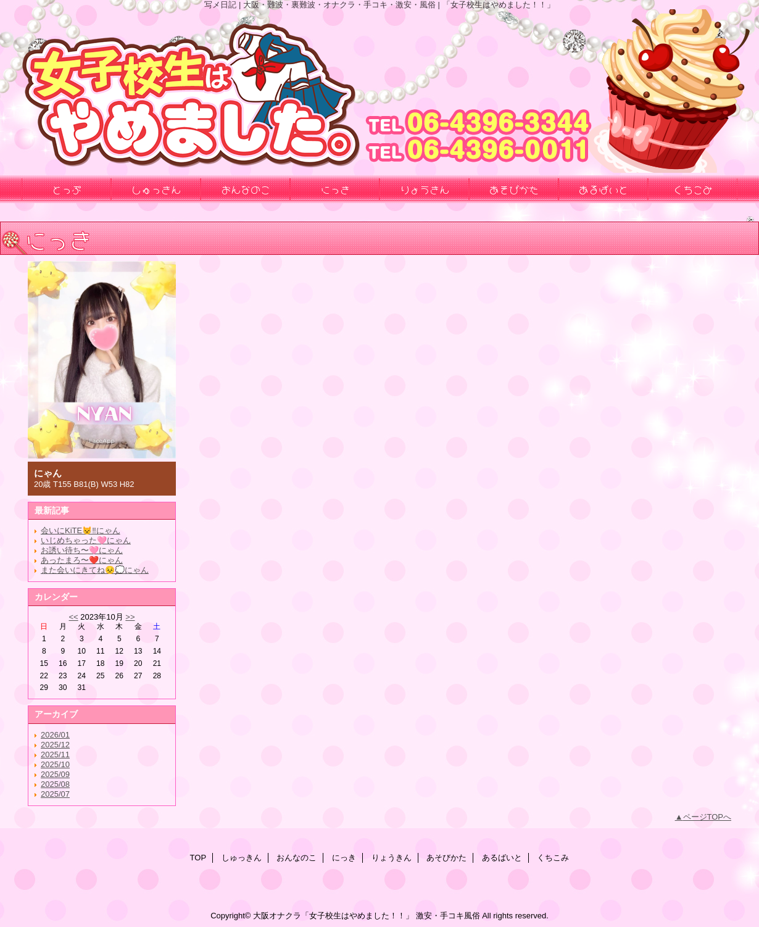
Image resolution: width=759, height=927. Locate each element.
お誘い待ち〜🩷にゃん (82, 550)
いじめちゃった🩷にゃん (86, 540)
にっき (344, 857)
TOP (198, 857)
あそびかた (446, 857)
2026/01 (55, 734)
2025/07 (55, 794)
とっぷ (66, 188)
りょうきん (391, 857)
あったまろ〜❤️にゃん (82, 560)
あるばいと (502, 857)
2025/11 (55, 754)
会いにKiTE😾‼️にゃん (80, 530)
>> (130, 616)
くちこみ (553, 857)
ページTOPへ (707, 816)
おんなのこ (296, 857)
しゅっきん (242, 857)
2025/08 (55, 784)
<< (73, 616)
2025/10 (55, 764)
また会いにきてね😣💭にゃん (95, 570)
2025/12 (55, 744)
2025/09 (55, 774)
